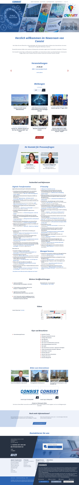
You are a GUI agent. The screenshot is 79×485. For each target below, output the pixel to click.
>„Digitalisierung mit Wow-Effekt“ (26, 207)
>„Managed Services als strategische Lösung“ (54, 254)
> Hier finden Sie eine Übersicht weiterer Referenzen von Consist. (24, 271)
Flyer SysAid (43, 346)
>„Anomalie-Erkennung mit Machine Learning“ (27, 263)
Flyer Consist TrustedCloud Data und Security (50, 342)
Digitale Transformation (35, 1)
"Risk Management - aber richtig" (47, 284)
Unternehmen (59, 1)
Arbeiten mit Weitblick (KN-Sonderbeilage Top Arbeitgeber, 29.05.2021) (23, 283)
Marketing (72, 479)
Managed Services (51, 1)
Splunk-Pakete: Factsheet (46, 351)
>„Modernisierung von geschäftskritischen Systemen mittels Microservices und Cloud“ (25, 240)
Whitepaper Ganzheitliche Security (48, 336)
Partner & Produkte (27, 466)
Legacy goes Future (14, 466)
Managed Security (27, 465)
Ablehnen (56, 481)
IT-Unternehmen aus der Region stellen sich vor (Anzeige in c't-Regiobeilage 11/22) (23, 288)
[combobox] (39, 90)
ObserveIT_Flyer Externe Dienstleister (48, 354)
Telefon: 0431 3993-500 (18, 445)
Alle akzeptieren (44, 481)
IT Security (43, 1)
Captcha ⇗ (59, 448)
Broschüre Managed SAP (46, 357)
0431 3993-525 (51, 167)
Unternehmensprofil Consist (19, 334)
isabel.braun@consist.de (30, 168)
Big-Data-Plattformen (15, 463)
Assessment (26, 462)
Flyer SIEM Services (45, 341)
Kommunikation (14, 472)
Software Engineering (15, 465)
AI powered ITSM (14, 467)
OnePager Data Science (46, 355)
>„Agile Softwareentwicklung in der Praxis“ (24, 203)
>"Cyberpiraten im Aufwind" (50, 236)
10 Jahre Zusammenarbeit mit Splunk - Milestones (51, 349)
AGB (27, 477)
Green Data (13, 470)
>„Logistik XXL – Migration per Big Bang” (30, 226)
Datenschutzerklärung (20, 477)
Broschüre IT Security (45, 334)
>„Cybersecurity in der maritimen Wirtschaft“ (54, 242)
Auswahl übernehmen (68, 481)
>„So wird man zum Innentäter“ (52, 225)
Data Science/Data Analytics (16, 461)
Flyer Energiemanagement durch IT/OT (49, 344)
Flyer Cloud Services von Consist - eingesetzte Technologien (52, 347)
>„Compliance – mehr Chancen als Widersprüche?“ (54, 212)
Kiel (12, 449)
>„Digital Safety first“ (50, 246)
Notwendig (42, 479)
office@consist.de (17, 447)
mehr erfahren (40, 72)
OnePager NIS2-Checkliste (46, 337)
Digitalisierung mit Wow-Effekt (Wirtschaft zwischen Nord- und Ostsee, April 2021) (23, 292)
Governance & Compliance (29, 461)
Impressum (13, 477)
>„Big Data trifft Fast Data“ (23, 255)
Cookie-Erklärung (45, 472)
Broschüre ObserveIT (45, 352)
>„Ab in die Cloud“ (49, 202)
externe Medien (53, 479)
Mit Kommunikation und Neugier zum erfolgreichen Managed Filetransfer (52, 267)
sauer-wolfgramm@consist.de (50, 168)
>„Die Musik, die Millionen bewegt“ (29, 222)
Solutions (25, 463)
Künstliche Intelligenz (15, 462)
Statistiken (62, 479)
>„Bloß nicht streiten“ (50, 259)
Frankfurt (13, 450)
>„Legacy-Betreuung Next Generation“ (55, 263)
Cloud (12, 469)
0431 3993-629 (31, 167)
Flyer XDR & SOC (44, 339)
